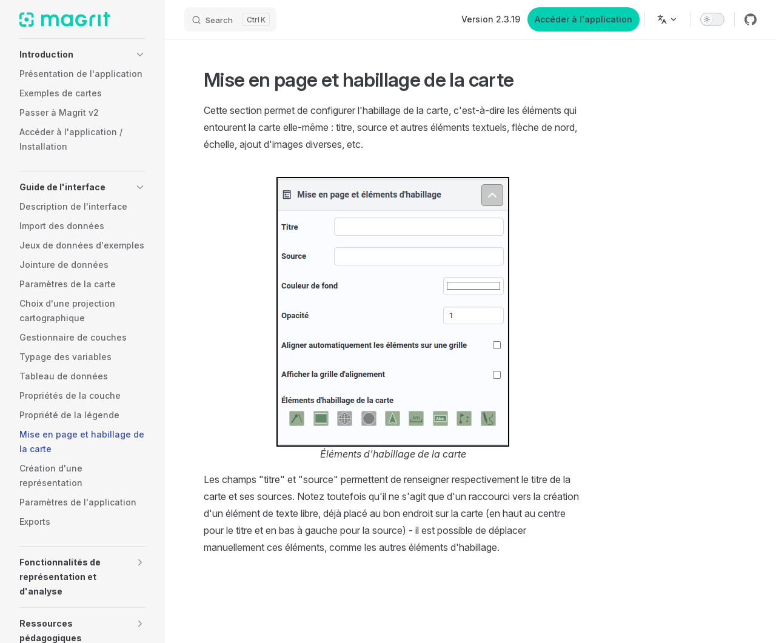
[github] (750, 19)
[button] (82, 54)
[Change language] (667, 19)
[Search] (230, 19)
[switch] (712, 19)
